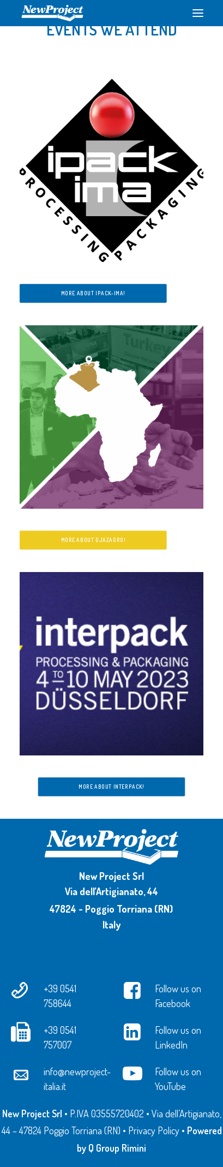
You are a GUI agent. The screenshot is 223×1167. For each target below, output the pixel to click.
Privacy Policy (153, 1130)
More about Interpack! (111, 786)
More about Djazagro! (93, 540)
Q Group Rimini (117, 1148)
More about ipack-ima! (93, 293)
